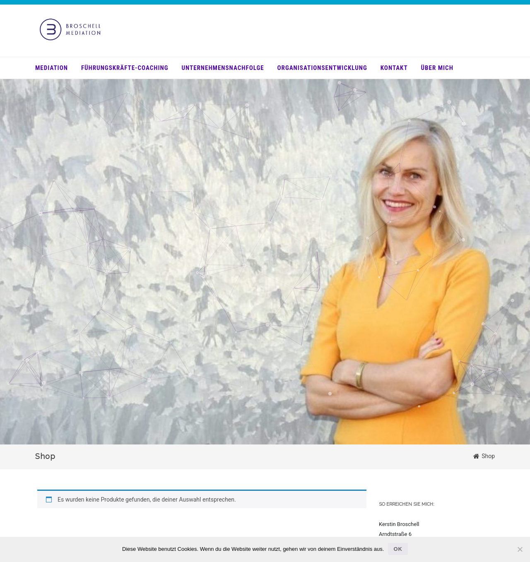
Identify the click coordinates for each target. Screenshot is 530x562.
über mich (437, 68)
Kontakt (394, 68)
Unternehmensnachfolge (223, 68)
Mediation (51, 68)
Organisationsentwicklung (322, 68)
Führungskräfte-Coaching (125, 68)
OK (397, 549)
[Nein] (520, 549)
